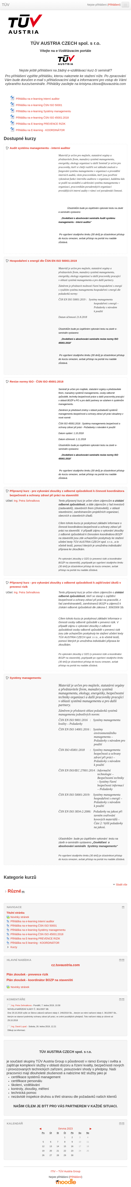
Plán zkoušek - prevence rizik (27, 974)
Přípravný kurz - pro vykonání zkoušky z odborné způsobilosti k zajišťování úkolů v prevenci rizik (65, 584)
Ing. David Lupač (19, 1026)
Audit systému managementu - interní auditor (40, 148)
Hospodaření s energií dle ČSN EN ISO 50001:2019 (43, 260)
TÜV (5, 5)
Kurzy (13, 947)
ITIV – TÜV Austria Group (65, 1171)
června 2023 (65, 1128)
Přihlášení (114, 4)
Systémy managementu (25, 677)
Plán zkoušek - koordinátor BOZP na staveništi (40, 980)
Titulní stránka (15, 912)
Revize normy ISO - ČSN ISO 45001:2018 (36, 381)
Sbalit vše (121, 884)
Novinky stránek (18, 987)
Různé (14, 891)
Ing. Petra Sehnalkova (27, 500)
